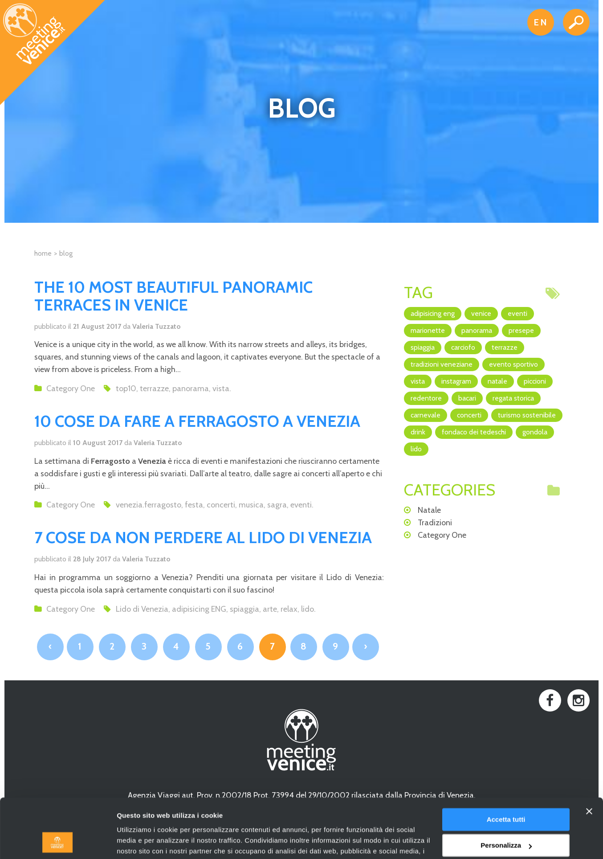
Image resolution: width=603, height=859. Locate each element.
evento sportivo (513, 364)
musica (251, 505)
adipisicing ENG (199, 609)
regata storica (513, 398)
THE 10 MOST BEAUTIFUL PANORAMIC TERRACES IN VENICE (173, 296)
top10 (126, 388)
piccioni (535, 381)
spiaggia (244, 609)
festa (194, 505)
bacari (467, 398)
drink (418, 432)
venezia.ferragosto (148, 505)
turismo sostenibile (527, 415)
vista (220, 388)
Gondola (534, 432)
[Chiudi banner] (589, 756)
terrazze (154, 388)
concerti (221, 505)
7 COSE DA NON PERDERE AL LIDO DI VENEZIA (203, 537)
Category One (70, 388)
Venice (481, 313)
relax (289, 609)
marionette (428, 330)
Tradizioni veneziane (442, 364)
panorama (190, 388)
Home (43, 253)
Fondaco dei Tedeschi (474, 432)
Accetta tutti (506, 764)
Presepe (521, 330)
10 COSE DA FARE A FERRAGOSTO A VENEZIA (197, 421)
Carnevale (425, 415)
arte (270, 609)
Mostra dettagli (141, 841)
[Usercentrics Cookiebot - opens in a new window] (58, 841)
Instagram (456, 381)
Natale (497, 381)
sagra (277, 505)
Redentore (426, 398)
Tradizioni (435, 523)
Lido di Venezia (142, 609)
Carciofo (463, 347)
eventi (301, 505)
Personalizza (506, 790)
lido (307, 609)
